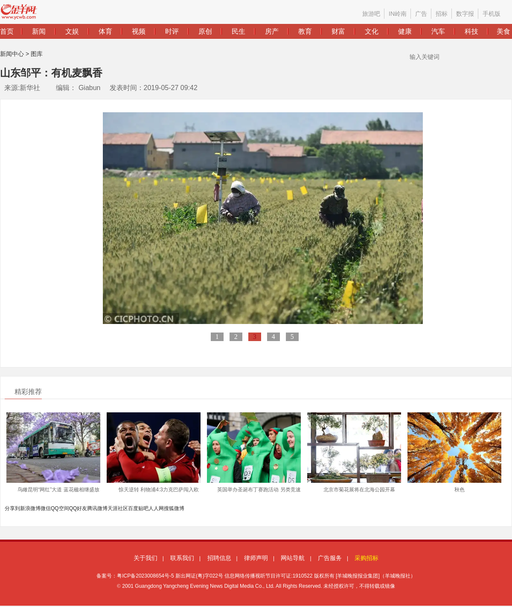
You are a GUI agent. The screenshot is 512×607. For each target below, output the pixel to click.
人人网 (156, 508)
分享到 (12, 508)
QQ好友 (78, 508)
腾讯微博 (97, 508)
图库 (37, 53)
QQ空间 (60, 508)
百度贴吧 (138, 508)
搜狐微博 (174, 508)
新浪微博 (30, 508)
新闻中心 (12, 53)
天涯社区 (118, 508)
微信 (46, 508)
